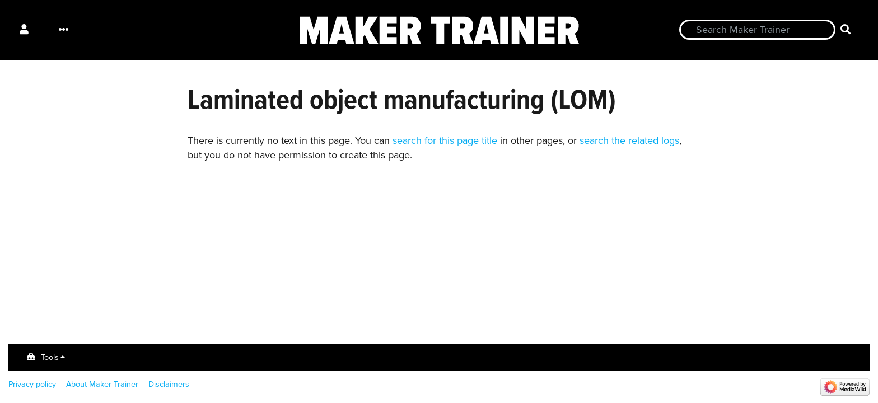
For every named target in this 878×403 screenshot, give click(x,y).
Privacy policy (32, 384)
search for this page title (445, 140)
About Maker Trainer (102, 384)
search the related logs (629, 140)
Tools (50, 357)
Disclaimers (168, 384)
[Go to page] (846, 30)
